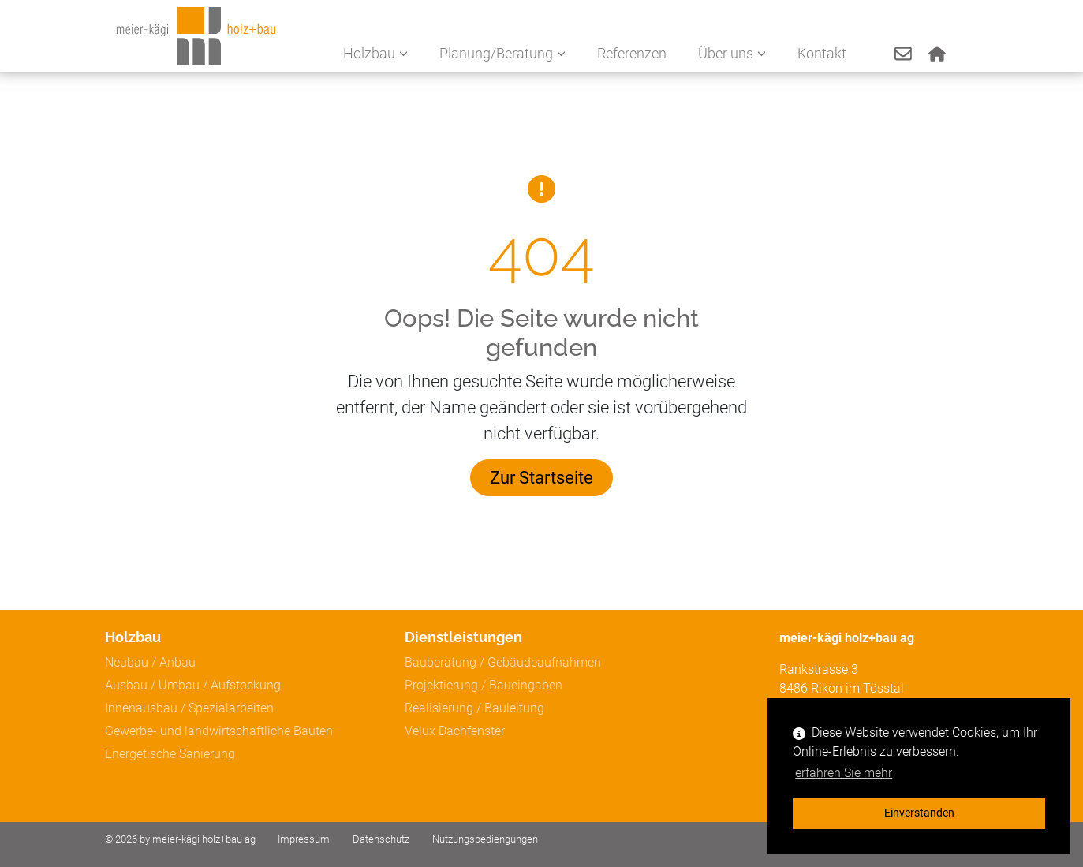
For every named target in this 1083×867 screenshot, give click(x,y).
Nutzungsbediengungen (485, 839)
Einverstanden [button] (919, 813)
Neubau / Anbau (150, 662)
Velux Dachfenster (455, 730)
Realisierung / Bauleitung (474, 708)
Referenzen (635, 55)
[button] (905, 56)
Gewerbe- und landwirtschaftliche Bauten (219, 730)
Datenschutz (381, 839)
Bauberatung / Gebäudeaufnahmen (503, 662)
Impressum (304, 839)
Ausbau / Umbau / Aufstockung (193, 685)
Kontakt (825, 55)
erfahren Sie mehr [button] (843, 772)
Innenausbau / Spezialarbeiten (189, 708)
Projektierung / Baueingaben (483, 685)
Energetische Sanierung (170, 753)
